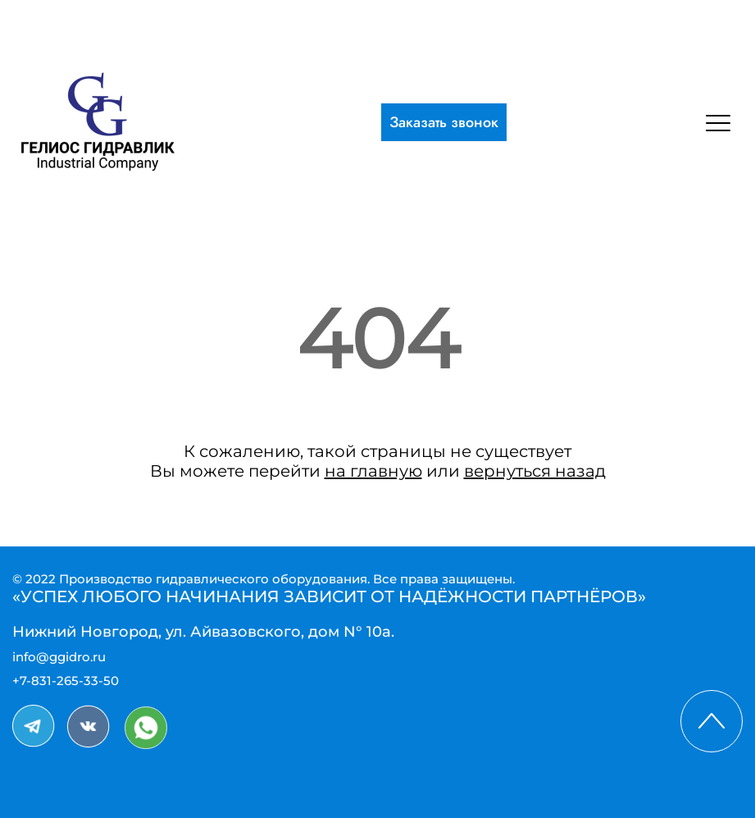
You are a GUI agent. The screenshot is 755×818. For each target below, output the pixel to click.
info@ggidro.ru (59, 657)
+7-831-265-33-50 (65, 680)
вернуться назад (535, 471)
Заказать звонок (443, 122)
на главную (373, 471)
